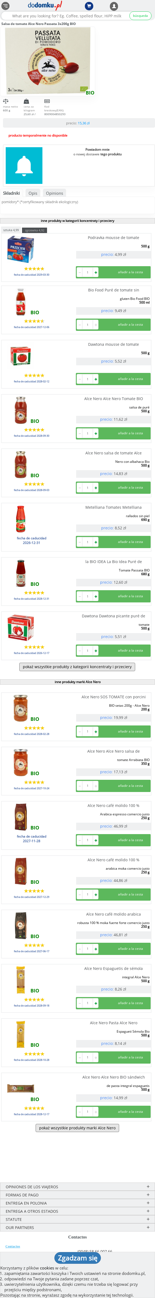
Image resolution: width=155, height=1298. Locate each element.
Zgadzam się (77, 1257)
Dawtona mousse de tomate (113, 344)
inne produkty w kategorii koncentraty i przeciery (77, 220)
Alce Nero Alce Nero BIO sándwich (113, 1077)
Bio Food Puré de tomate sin (113, 290)
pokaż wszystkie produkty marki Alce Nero (77, 1127)
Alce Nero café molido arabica (113, 914)
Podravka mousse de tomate (113, 237)
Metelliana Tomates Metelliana (113, 507)
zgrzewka (34, 230)
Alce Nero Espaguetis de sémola (113, 968)
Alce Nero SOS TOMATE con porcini (114, 696)
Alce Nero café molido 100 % (114, 805)
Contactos (12, 1246)
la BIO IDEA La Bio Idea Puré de (113, 561)
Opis (33, 193)
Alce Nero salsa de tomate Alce (113, 452)
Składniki (11, 193)
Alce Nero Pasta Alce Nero (113, 1022)
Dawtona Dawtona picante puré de (113, 615)
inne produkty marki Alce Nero (78, 682)
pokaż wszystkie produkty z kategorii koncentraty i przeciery (77, 666)
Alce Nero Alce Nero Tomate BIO (113, 398)
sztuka (11, 229)
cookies (47, 1268)
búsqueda (140, 15)
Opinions (54, 193)
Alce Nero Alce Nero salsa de (113, 751)
